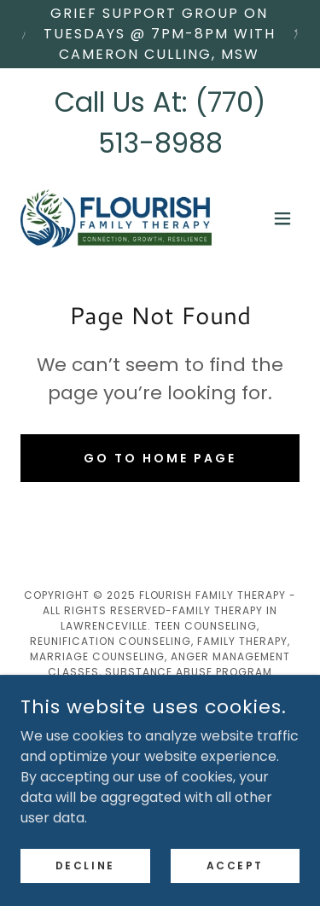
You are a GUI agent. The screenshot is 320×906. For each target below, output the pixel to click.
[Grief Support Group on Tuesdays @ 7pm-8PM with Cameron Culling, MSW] (160, 34)
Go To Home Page (160, 458)
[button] (282, 218)
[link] (116, 218)
